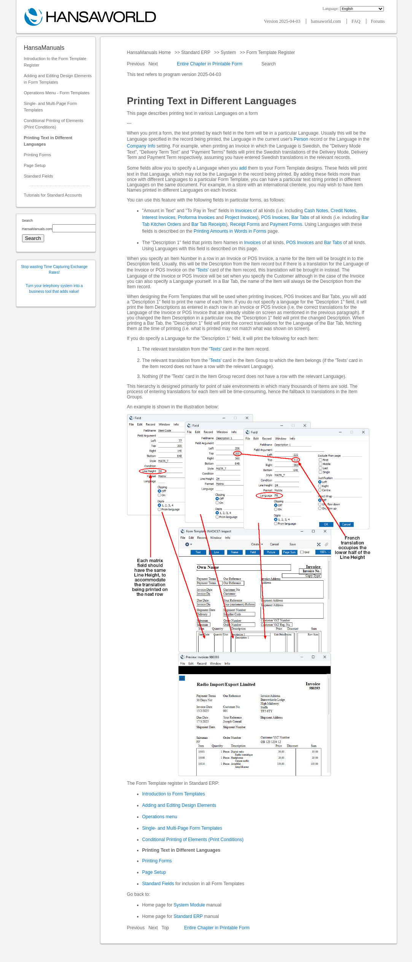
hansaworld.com (326, 21)
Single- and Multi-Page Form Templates (50, 106)
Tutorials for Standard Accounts (53, 195)
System (228, 52)
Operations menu (159, 816)
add (243, 168)
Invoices (243, 210)
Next (153, 64)
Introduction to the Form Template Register (55, 61)
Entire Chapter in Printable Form (209, 64)
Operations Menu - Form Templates (57, 92)
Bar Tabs (300, 217)
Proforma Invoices (196, 217)
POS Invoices (275, 217)
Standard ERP (196, 52)
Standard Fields (38, 176)
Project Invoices (241, 217)
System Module (189, 905)
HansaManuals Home (149, 52)
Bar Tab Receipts (208, 224)
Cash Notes (316, 210)
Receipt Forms (245, 224)
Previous (136, 64)
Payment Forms (286, 224)
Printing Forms (37, 154)
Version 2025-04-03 (283, 21)
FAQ (356, 21)
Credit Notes (343, 210)
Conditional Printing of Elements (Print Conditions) (54, 123)
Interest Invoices (158, 217)
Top (165, 927)
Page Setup (35, 165)
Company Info (141, 146)
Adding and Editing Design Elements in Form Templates (58, 78)
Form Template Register (270, 52)
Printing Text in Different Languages (48, 140)
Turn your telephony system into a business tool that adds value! (54, 289)
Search (268, 64)
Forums (378, 21)
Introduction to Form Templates (173, 794)
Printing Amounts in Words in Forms (230, 231)
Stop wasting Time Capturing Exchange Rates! (54, 270)
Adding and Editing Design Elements (179, 805)
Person (301, 139)
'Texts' (202, 270)
